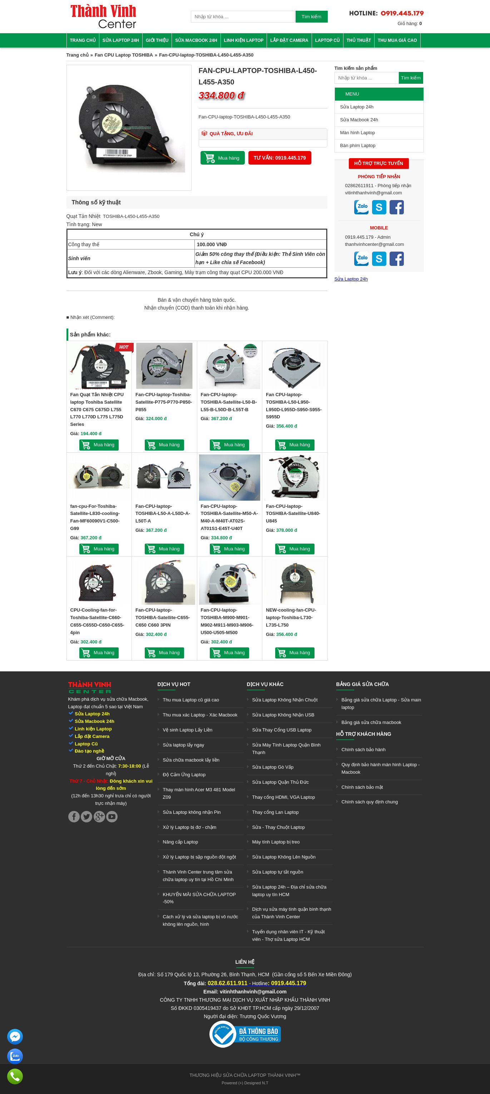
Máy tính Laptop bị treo (276, 842)
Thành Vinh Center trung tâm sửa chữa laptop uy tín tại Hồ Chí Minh (198, 875)
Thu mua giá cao (397, 40)
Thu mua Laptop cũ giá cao (191, 699)
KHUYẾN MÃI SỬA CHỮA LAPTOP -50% (199, 898)
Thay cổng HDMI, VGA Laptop (283, 797)
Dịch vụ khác (265, 684)
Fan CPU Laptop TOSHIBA (124, 55)
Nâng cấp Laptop (180, 842)
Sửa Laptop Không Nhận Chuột (285, 699)
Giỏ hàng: (410, 23)
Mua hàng (104, 444)
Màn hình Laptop (357, 132)
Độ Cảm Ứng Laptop (184, 774)
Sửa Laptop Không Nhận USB (283, 715)
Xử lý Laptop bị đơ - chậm (190, 827)
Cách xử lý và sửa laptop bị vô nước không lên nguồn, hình (200, 920)
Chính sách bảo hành (364, 749)
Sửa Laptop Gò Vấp (273, 767)
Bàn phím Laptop (358, 145)
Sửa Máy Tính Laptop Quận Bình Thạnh (286, 748)
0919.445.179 (359, 237)
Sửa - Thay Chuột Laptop (278, 827)
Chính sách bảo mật (362, 787)
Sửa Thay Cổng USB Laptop (282, 730)
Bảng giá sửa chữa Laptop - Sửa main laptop (381, 703)
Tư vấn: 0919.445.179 (280, 158)
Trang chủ (83, 40)
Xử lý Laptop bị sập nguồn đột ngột (199, 857)
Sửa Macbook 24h (196, 40)
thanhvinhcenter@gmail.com (374, 244)
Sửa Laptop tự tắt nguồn (277, 872)
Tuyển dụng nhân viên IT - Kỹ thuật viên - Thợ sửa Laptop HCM (288, 935)
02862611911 (359, 185)
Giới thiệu (157, 40)
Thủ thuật (359, 40)
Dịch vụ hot (174, 684)
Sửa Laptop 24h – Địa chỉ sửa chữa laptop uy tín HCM (289, 890)
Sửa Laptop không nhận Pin (192, 812)
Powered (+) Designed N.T (245, 1083)
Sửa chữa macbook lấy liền (191, 760)
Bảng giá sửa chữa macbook (371, 722)
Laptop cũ (327, 40)
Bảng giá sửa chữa (362, 684)
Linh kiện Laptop (244, 40)
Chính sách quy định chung (370, 801)
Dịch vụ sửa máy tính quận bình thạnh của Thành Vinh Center (291, 912)
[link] (103, 27)
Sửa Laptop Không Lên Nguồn (284, 857)
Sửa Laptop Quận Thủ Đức (280, 782)
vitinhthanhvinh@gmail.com (373, 192)
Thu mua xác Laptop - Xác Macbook (200, 715)
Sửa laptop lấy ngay (183, 745)
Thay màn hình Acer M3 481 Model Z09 (199, 793)
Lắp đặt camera (289, 40)
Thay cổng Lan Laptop (275, 812)
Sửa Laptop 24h (121, 40)
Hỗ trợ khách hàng (363, 734)
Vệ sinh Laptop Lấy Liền (188, 730)
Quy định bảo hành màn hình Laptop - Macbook (381, 768)
